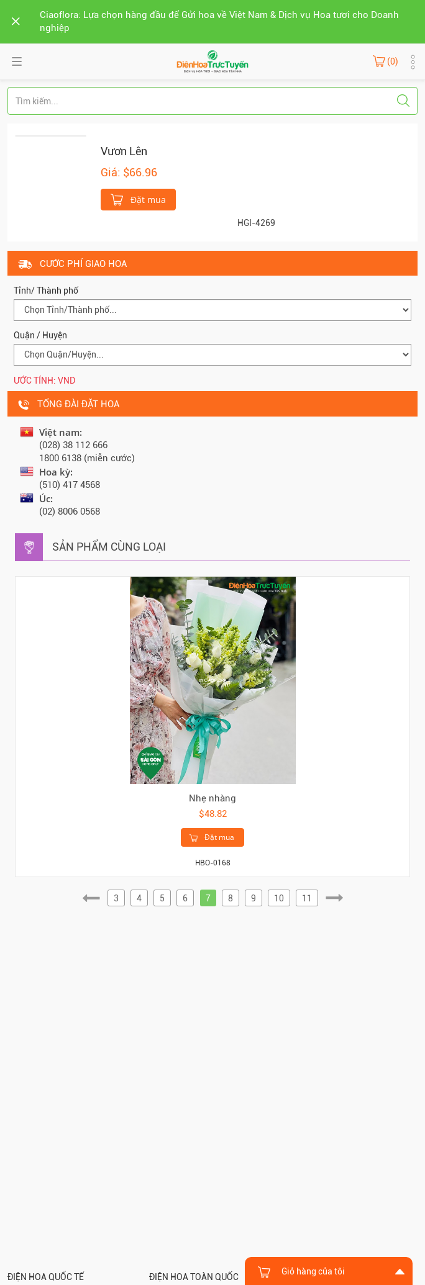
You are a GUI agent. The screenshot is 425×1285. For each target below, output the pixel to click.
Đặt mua (138, 198)
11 (307, 898)
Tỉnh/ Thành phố (46, 290)
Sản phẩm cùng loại (109, 546)
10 (279, 898)
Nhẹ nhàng (212, 798)
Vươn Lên (124, 151)
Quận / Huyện (40, 335)
